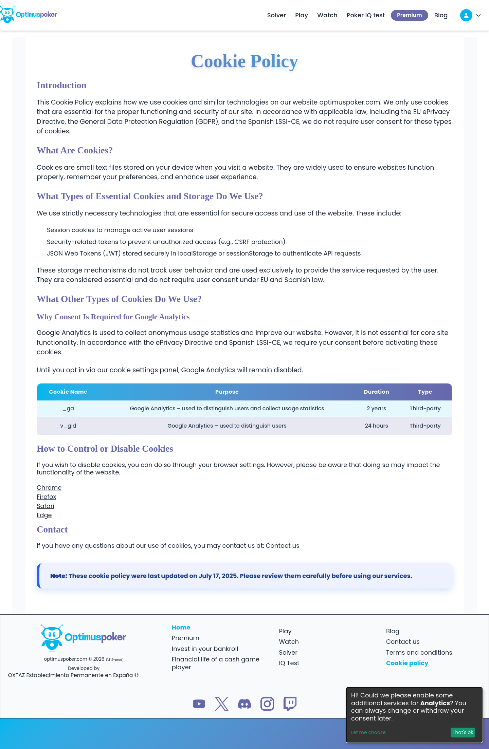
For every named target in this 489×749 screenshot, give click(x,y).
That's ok (463, 732)
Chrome (49, 487)
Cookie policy (407, 663)
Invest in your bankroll (205, 648)
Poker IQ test (366, 15)
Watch (327, 15)
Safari (45, 506)
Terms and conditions (419, 652)
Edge (44, 515)
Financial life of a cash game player (215, 663)
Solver (276, 15)
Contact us (283, 545)
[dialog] (414, 715)
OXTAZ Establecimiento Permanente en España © (73, 675)
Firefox (46, 496)
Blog (441, 15)
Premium (409, 15)
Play (301, 15)
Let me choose (368, 733)
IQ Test (289, 663)
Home (181, 627)
